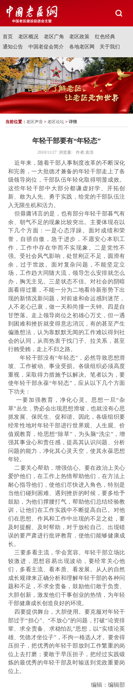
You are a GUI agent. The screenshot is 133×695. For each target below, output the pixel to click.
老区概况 (28, 36)
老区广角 (54, 36)
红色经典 (105, 36)
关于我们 (110, 47)
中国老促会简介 (46, 47)
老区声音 (34, 121)
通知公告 (13, 47)
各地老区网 (82, 47)
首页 (8, 36)
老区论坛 (55, 121)
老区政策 (79, 36)
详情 (73, 121)
